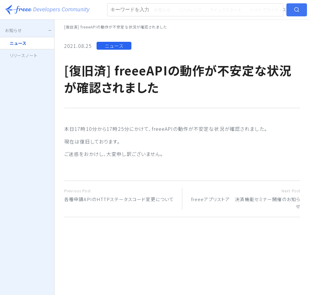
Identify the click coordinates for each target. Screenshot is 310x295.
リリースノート (24, 55)
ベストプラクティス (268, 10)
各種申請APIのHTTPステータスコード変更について (120, 195)
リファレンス (190, 10)
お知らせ (162, 10)
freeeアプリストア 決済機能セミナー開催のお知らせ (243, 198)
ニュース (114, 45)
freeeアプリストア (128, 10)
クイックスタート (225, 10)
